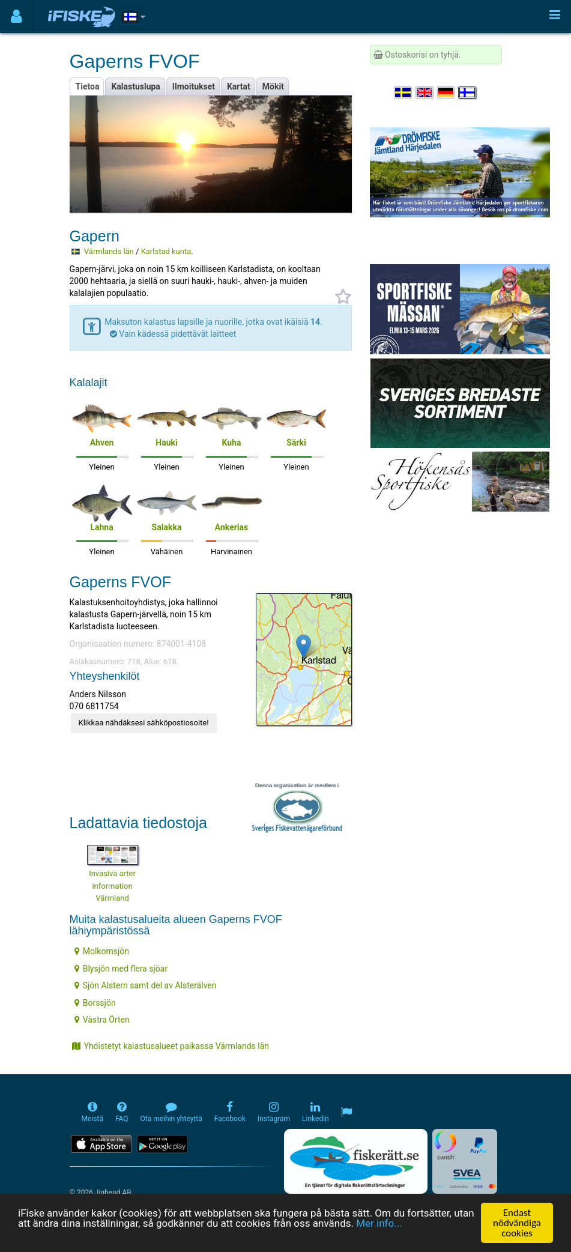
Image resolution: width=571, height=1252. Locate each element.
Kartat (238, 86)
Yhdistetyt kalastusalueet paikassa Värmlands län (171, 1046)
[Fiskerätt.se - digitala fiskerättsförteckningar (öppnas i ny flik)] (355, 1161)
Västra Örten (102, 1019)
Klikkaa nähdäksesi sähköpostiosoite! (144, 722)
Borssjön (95, 1003)
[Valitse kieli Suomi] (468, 92)
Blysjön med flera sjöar (121, 968)
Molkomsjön (101, 951)
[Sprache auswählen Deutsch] (447, 92)
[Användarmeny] (16, 16)
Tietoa (88, 86)
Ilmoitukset (193, 86)
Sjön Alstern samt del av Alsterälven (145, 985)
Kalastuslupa (135, 86)
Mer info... (379, 1224)
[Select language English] (425, 92)
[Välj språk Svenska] (403, 92)
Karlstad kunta (166, 251)
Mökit (273, 86)
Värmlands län (109, 251)
